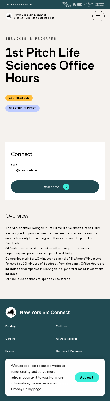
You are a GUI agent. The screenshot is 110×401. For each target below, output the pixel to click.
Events (10, 351)
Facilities (62, 326)
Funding (10, 326)
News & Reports (66, 338)
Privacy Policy (22, 389)
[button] (43, 389)
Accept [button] (87, 377)
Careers (10, 338)
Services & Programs (69, 351)
